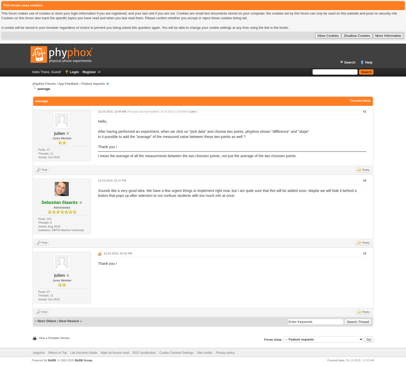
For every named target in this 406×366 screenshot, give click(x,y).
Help (368, 62)
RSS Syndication (144, 353)
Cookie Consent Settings (176, 353)
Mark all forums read (115, 353)
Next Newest (69, 321)
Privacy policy (225, 353)
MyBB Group (83, 360)
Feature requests (93, 84)
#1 (364, 111)
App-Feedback (68, 84)
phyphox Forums (44, 84)
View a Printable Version (54, 338)
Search (349, 62)
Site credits (204, 353)
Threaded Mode (360, 100)
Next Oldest (47, 321)
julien (59, 133)
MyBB (52, 360)
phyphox (39, 353)
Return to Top (57, 353)
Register (89, 72)
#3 (364, 253)
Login (74, 72)
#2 (364, 180)
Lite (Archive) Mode (83, 353)
